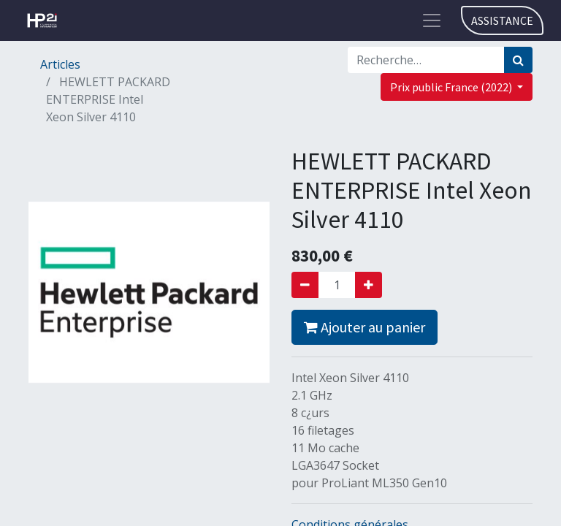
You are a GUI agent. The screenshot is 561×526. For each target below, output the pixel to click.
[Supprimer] (304, 285)
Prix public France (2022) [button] (452, 87)
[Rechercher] (518, 60)
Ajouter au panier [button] (364, 327)
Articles (60, 64)
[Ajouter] (368, 285)
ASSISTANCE (502, 20)
